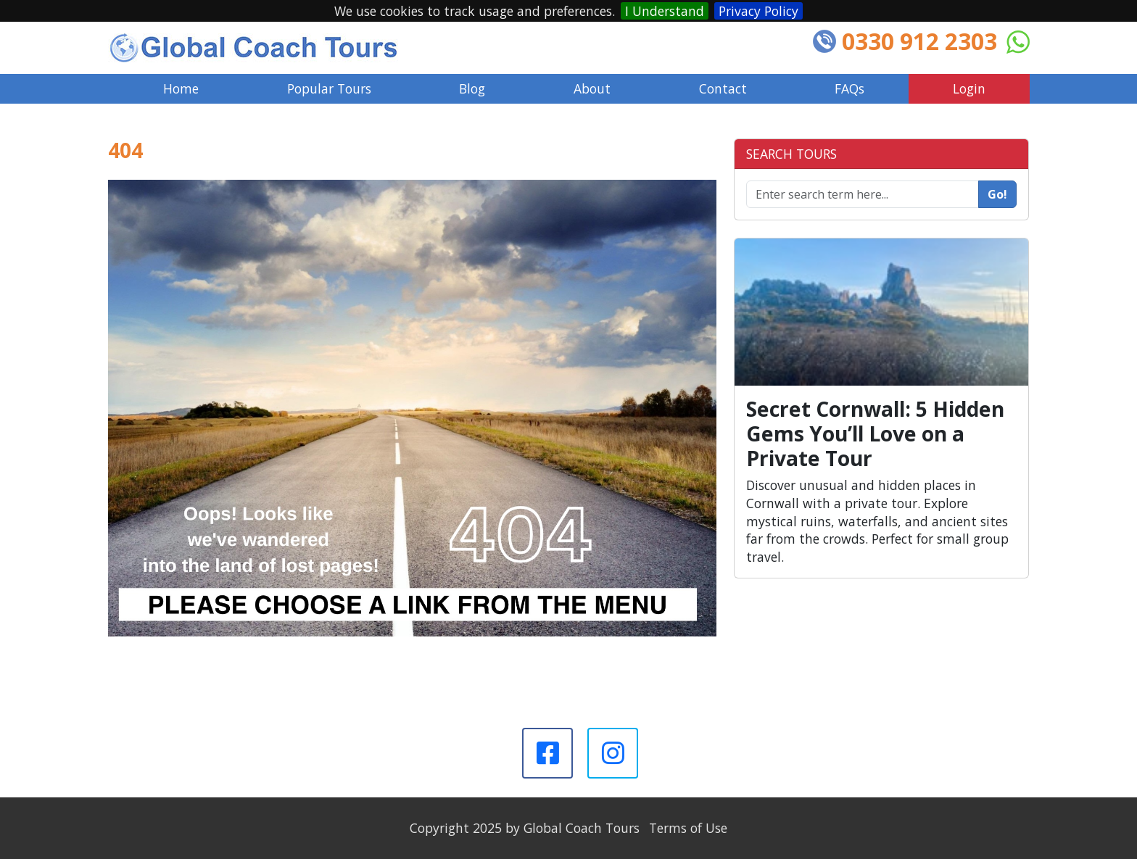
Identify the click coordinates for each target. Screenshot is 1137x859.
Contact (723, 88)
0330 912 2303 (919, 41)
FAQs (849, 88)
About (592, 88)
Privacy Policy (758, 11)
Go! (997, 194)
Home (181, 88)
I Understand (664, 11)
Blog (472, 88)
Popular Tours (329, 88)
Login (969, 88)
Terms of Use (688, 828)
